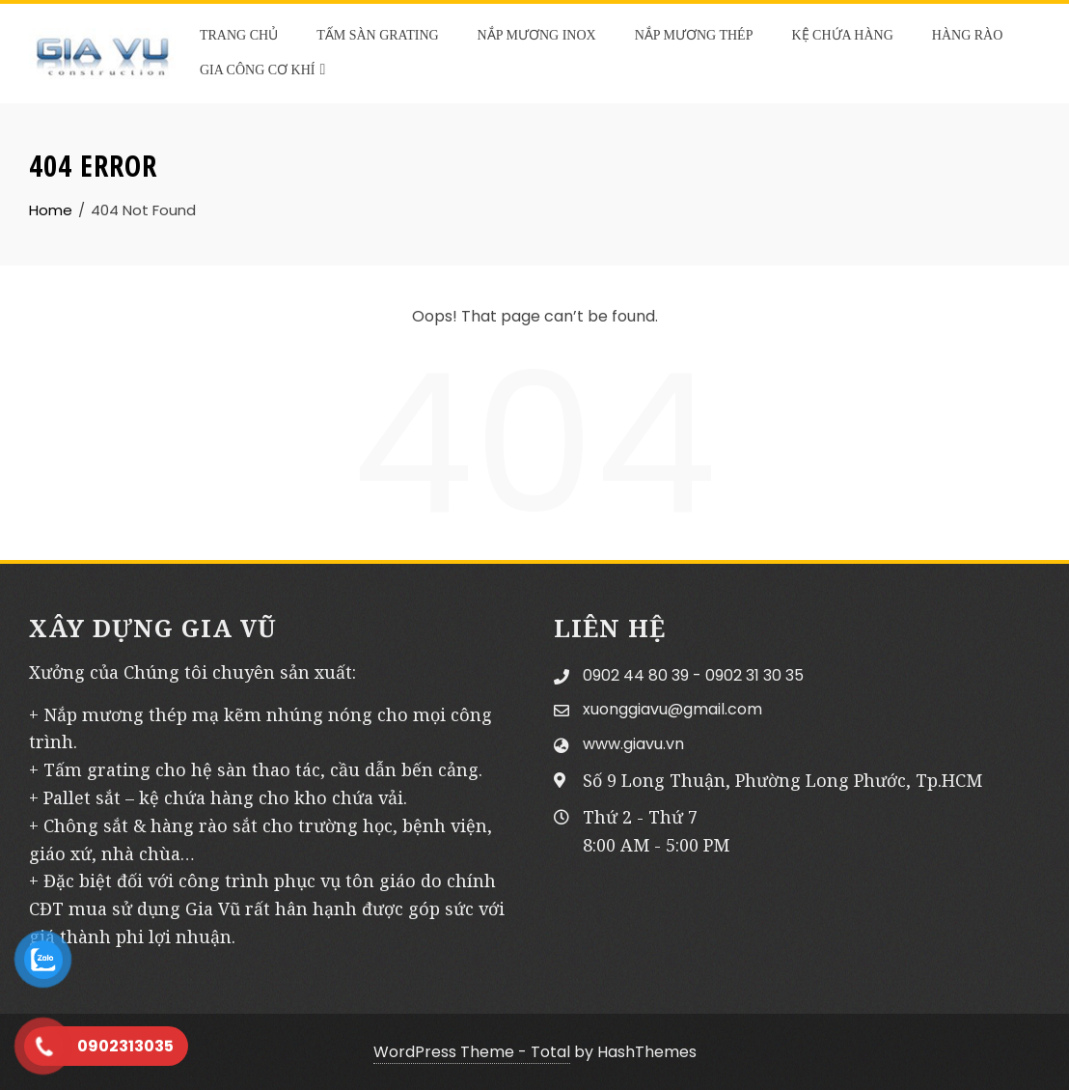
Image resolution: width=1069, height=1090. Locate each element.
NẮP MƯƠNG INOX (537, 35)
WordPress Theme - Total (471, 1052)
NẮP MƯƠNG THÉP (694, 35)
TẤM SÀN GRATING (377, 35)
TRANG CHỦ (239, 35)
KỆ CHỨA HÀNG (841, 35)
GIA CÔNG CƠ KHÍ (262, 69)
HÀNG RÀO (967, 35)
